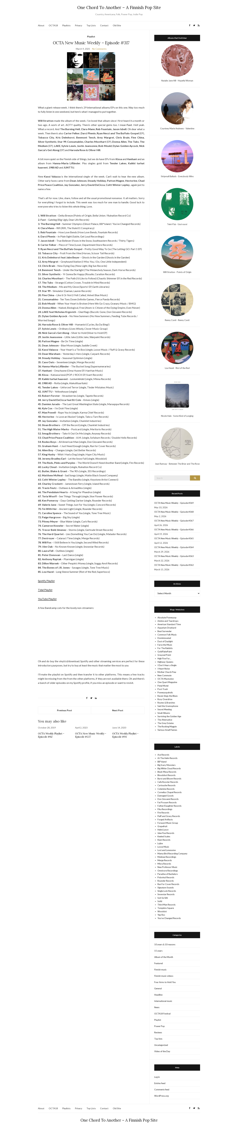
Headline (158, 994)
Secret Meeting (164, 709)
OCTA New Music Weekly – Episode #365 (174, 538)
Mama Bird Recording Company (172, 853)
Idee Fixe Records (165, 833)
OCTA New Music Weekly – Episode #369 (174, 503)
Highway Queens (165, 662)
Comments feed (161, 1089)
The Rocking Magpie (167, 726)
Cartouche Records (166, 785)
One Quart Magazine (167, 682)
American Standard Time (169, 624)
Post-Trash (162, 689)
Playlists (66, 25)
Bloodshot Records (166, 775)
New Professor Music (167, 867)
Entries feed (159, 1083)
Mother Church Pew (166, 672)
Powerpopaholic (165, 692)
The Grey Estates (165, 723)
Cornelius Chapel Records (169, 792)
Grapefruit (162, 826)
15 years (158, 950)
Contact (104, 25)
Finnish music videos (163, 976)
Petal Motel (162, 685)
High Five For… (164, 658)
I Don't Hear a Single (166, 665)
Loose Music (163, 846)
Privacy (78, 25)
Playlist (91, 36)
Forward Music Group (167, 823)
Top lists (158, 1038)
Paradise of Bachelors (167, 874)
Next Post (117, 710)
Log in (157, 1077)
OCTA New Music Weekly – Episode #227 (90, 735)
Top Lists (91, 25)
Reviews (158, 1032)
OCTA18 (53, 25)
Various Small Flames (167, 730)
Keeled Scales (163, 836)
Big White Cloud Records (169, 768)
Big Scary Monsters (166, 765)
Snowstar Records (166, 894)
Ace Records (163, 754)
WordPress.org (161, 1096)
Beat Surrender (164, 631)
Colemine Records (166, 789)
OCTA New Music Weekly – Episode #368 (174, 512)
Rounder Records (165, 880)
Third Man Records (166, 904)
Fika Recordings (164, 809)
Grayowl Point (164, 655)
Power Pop (159, 1026)
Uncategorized (161, 1045)
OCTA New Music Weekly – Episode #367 (174, 520)
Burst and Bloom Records (169, 778)
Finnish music (160, 969)
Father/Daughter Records (169, 806)
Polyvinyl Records (165, 877)
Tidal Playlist (45, 589)
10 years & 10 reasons (164, 944)
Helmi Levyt (162, 829)
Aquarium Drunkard (166, 627)
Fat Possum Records (167, 802)
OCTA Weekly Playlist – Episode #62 (51, 735)
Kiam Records (163, 840)
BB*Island (161, 761)
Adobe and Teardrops (167, 621)
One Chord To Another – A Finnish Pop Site (119, 7)
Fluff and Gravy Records (168, 816)
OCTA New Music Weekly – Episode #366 (174, 529)
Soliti (159, 901)
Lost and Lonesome (166, 850)
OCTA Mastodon (165, 679)
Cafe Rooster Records (167, 782)
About (41, 25)
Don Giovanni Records (168, 799)
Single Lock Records (166, 891)
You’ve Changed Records (169, 918)
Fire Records (163, 812)
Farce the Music (164, 645)
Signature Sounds (165, 887)
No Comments (99, 48)
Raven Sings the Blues (167, 696)
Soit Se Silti (162, 898)
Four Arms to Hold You (165, 982)
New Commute (164, 675)
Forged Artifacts (165, 819)
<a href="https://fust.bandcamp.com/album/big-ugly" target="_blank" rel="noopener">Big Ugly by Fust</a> (91, 626)
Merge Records (164, 860)
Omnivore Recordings (167, 870)
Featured (158, 963)
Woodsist (162, 911)
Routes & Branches (166, 702)
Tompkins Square (165, 908)
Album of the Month (163, 957)
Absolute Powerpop (166, 617)
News (156, 1007)
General (158, 988)
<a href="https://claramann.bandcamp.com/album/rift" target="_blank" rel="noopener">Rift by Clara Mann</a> (91, 634)
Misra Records (164, 863)
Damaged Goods (165, 795)
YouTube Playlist (47, 598)
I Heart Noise (163, 668)
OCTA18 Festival (162, 1013)
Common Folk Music (167, 634)
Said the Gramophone (167, 706)
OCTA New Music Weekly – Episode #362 (174, 565)
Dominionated (164, 638)
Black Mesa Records (166, 772)
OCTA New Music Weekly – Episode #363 (174, 556)
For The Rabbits (165, 648)
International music (163, 1001)
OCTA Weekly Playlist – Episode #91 (125, 735)
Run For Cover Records (168, 884)
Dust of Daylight (165, 641)
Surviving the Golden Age (169, 716)
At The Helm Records (167, 758)
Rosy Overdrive (164, 699)
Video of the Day (162, 1051)
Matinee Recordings (166, 857)
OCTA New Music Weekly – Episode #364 (174, 547)
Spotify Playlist (46, 580)
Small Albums (163, 713)
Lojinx (160, 843)
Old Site (117, 25)
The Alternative (164, 719)
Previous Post (64, 710)
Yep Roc (161, 915)
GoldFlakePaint (164, 651)
